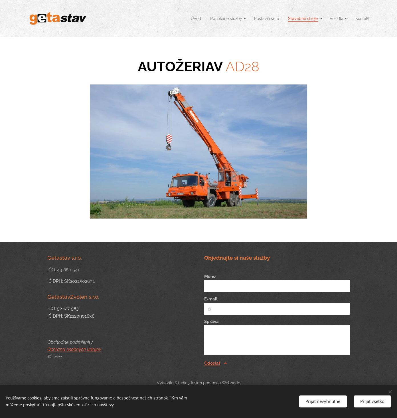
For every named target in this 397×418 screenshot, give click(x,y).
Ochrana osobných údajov (74, 349)
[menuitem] (186, 18)
